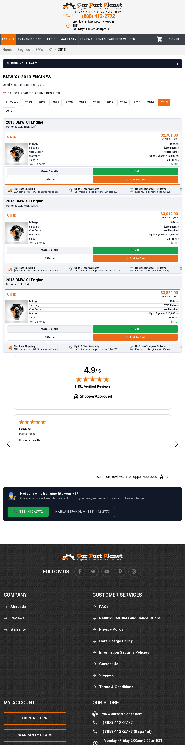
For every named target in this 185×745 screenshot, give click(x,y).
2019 (82, 102)
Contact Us (105, 664)
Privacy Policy (107, 629)
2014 (150, 102)
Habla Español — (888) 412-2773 (82, 511)
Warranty (15, 629)
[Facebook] (79, 571)
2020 (69, 102)
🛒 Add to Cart (135, 179)
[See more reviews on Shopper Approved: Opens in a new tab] (127, 476)
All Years (12, 102)
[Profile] (174, 39)
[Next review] (177, 444)
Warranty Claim (35, 735)
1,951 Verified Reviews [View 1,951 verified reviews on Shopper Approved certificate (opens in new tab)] (92, 386)
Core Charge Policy (112, 641)
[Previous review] (8, 444)
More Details (50, 171)
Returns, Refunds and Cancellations (126, 618)
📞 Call (135, 171)
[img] (92, 379)
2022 (42, 102)
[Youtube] (106, 571)
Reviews (14, 618)
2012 (9, 110)
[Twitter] (93, 571)
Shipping (103, 675)
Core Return (34, 718)
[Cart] (159, 39)
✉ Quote (50, 179)
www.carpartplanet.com (122, 714)
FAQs (100, 607)
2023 (28, 102)
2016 (123, 102)
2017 (109, 102)
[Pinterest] (120, 571)
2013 (164, 102)
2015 (137, 102)
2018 (96, 102)
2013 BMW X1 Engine (24, 122)
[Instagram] (133, 571)
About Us (15, 607)
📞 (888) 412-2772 (28, 511)
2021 (55, 102)
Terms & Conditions (112, 687)
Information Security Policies (120, 652)
